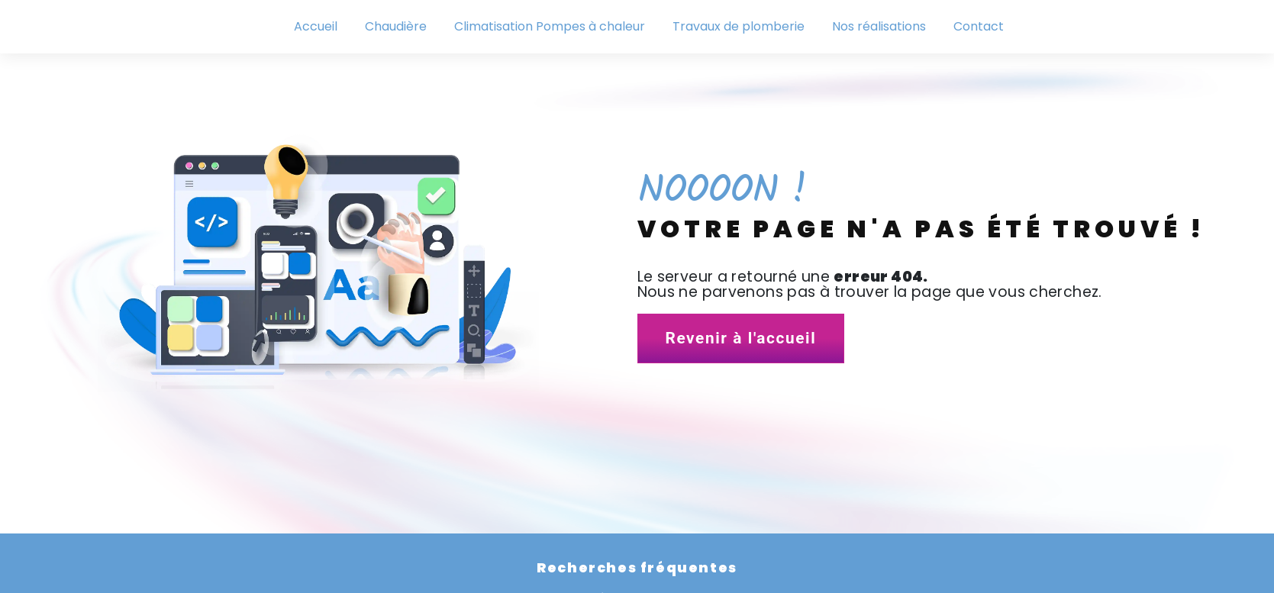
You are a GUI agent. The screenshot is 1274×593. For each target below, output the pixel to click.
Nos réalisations (879, 26)
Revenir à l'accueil (741, 338)
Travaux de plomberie (738, 26)
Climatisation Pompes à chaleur (549, 26)
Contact (978, 26)
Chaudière (396, 26)
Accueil (315, 26)
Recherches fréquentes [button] (637, 568)
